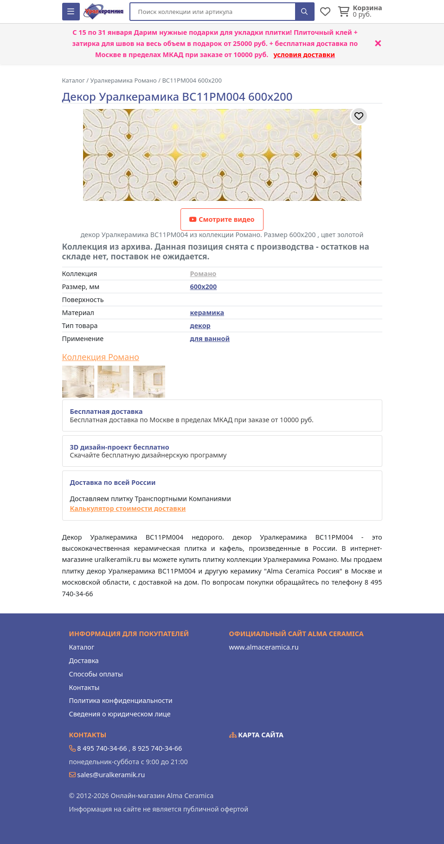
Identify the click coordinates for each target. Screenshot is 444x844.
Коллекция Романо (100, 357)
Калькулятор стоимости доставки (128, 508)
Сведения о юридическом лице (120, 713)
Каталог (82, 647)
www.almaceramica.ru (264, 647)
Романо (203, 273)
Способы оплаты (96, 674)
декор (200, 325)
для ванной (210, 338)
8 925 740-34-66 (157, 748)
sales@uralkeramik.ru (111, 774)
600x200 (203, 286)
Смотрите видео (221, 219)
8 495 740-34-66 (102, 748)
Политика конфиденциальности (121, 700)
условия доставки (304, 54)
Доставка (84, 660)
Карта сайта (256, 734)
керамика (207, 312)
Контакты (84, 687)
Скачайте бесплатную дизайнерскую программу (148, 451)
